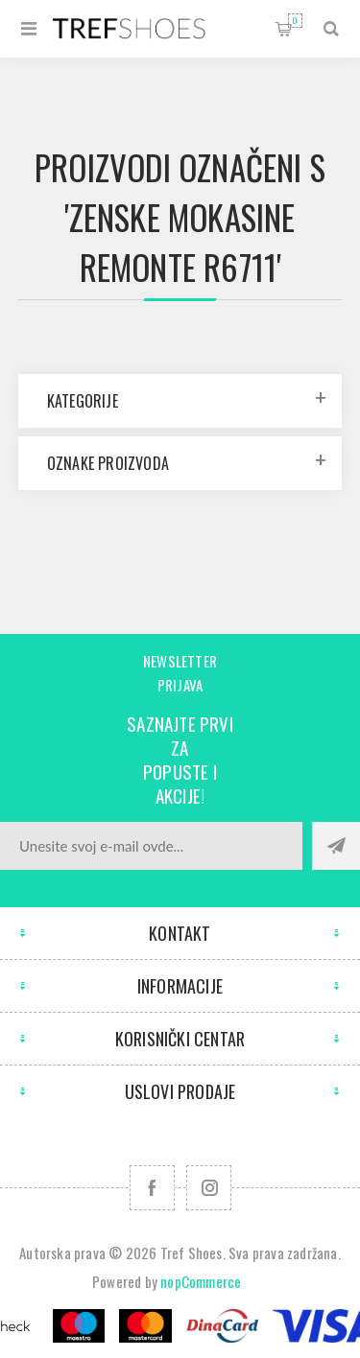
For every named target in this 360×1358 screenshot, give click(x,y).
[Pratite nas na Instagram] (208, 1187)
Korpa (295, 20)
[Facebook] (152, 1187)
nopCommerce (200, 1281)
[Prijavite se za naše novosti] (151, 846)
